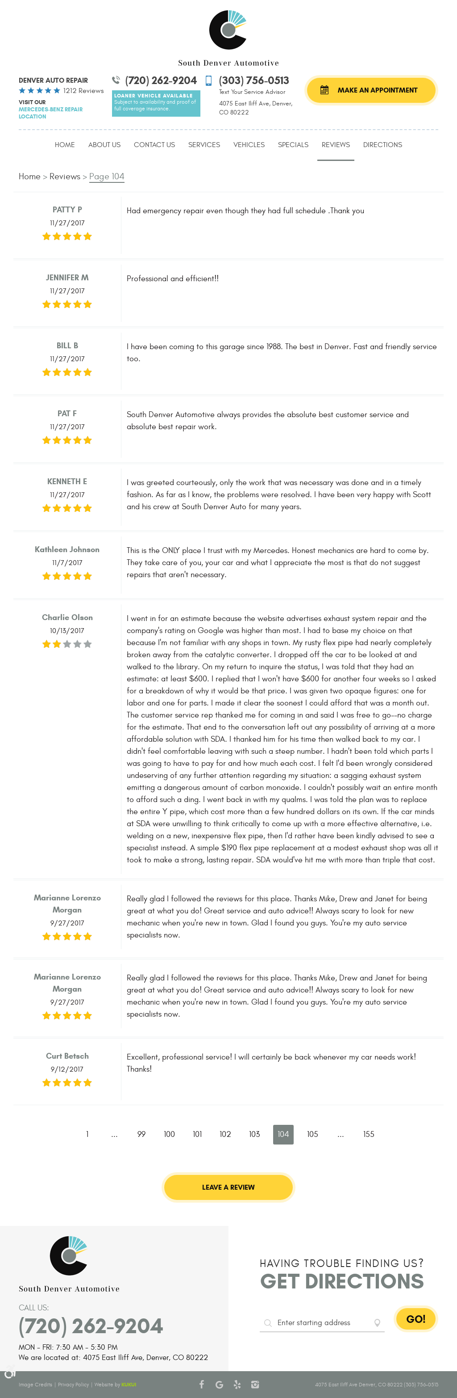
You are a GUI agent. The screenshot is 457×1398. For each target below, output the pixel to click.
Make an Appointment (378, 90)
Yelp (237, 1385)
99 (141, 1134)
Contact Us (154, 145)
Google (219, 1385)
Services (204, 145)
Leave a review (228, 1187)
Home (65, 145)
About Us (104, 145)
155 (368, 1134)
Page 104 (107, 176)
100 (169, 1134)
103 (254, 1134)
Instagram (255, 1385)
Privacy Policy (73, 1384)
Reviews (336, 145)
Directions (382, 145)
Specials (293, 145)
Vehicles (249, 145)
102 (225, 1134)
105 (312, 1134)
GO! (416, 1319)
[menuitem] (64, 145)
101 (197, 1134)
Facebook (202, 1385)
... (114, 1134)
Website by (115, 1384)
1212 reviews (83, 91)
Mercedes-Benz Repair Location (51, 113)
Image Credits (35, 1384)
